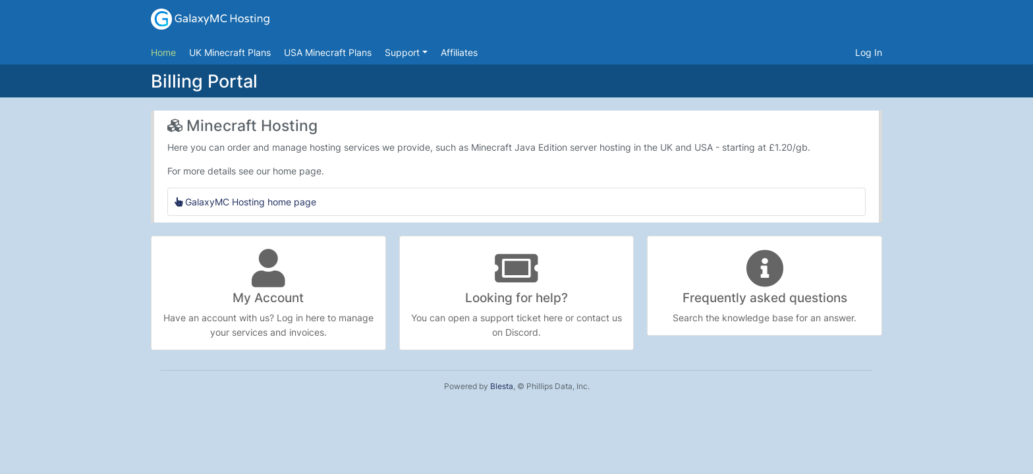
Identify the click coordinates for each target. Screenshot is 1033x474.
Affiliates (459, 52)
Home (163, 52)
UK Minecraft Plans (230, 52)
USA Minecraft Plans (328, 52)
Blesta (501, 386)
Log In (868, 52)
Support (403, 52)
